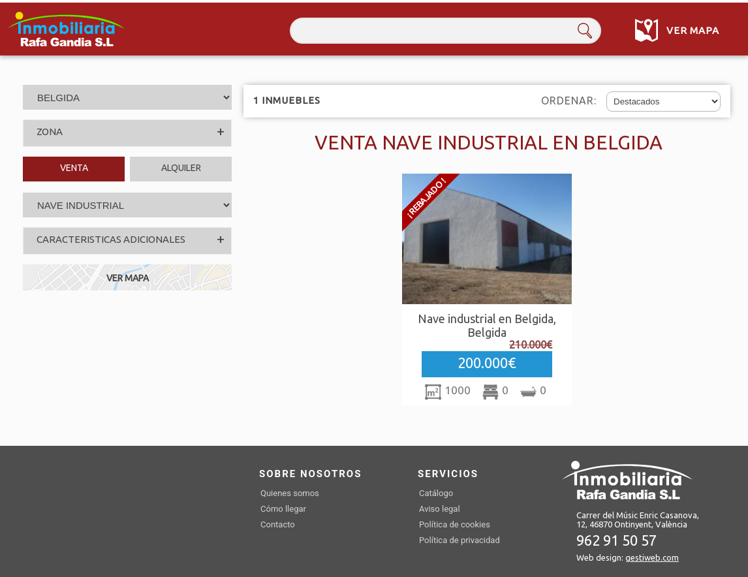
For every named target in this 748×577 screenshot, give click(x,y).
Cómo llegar (283, 509)
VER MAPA (127, 278)
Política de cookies (454, 524)
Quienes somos (289, 493)
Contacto (277, 524)
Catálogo (436, 493)
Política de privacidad (459, 540)
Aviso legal (439, 509)
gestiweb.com (652, 557)
